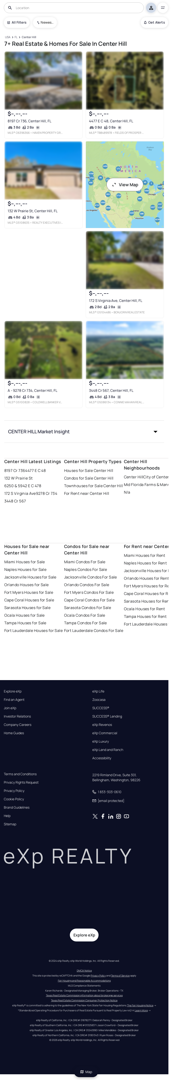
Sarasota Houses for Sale (27, 607)
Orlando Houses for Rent (146, 578)
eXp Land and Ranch (107, 749)
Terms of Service (120, 975)
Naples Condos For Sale (85, 569)
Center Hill (134, 477)
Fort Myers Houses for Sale (28, 592)
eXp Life (98, 691)
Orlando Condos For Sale (86, 584)
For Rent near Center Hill (86, 493)
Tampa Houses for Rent (145, 616)
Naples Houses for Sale (25, 569)
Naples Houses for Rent (145, 563)
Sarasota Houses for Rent (147, 601)
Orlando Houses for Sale (26, 584)
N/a (127, 492)
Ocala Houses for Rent (144, 608)
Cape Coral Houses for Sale (29, 600)
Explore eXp (13, 691)
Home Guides (14, 733)
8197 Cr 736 (14, 470)
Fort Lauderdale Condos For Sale (93, 630)
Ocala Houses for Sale (24, 615)
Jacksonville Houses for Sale (30, 577)
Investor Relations (17, 716)
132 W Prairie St (18, 478)
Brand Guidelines (16, 807)
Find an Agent (14, 699)
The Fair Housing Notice (140, 1005)
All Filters (16, 22)
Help (7, 815)
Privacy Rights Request (21, 782)
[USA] (7, 37)
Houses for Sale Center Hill (88, 470)
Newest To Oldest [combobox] (47, 22)
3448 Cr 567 (15, 501)
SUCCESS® (100, 708)
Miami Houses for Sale (24, 561)
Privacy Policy (14, 790)
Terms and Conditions (20, 774)
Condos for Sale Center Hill (89, 478)
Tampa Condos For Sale (85, 622)
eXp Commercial (104, 733)
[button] (84, 432)
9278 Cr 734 (46, 493)
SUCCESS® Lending (107, 716)
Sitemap (10, 824)
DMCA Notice (84, 970)
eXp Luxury (100, 741)
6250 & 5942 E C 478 (22, 485)
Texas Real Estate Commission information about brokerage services (84, 995)
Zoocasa (98, 699)
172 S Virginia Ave (20, 493)
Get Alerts (154, 22)
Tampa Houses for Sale (25, 622)
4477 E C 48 (35, 470)
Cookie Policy (14, 799)
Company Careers (17, 724)
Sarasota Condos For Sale (87, 607)
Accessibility (101, 758)
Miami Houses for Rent (144, 555)
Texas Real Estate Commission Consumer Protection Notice (84, 1000)
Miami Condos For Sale (84, 561)
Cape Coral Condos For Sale (89, 600)
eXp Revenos (102, 724)
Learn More (141, 1010)
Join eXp (10, 708)
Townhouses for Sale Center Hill (93, 485)
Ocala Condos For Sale (84, 615)
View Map (124, 184)
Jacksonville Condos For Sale (90, 577)
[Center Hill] (29, 37)
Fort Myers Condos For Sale (89, 592)
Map (86, 1072)
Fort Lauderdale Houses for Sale (33, 630)
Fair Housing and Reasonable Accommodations (84, 980)
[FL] (16, 37)
